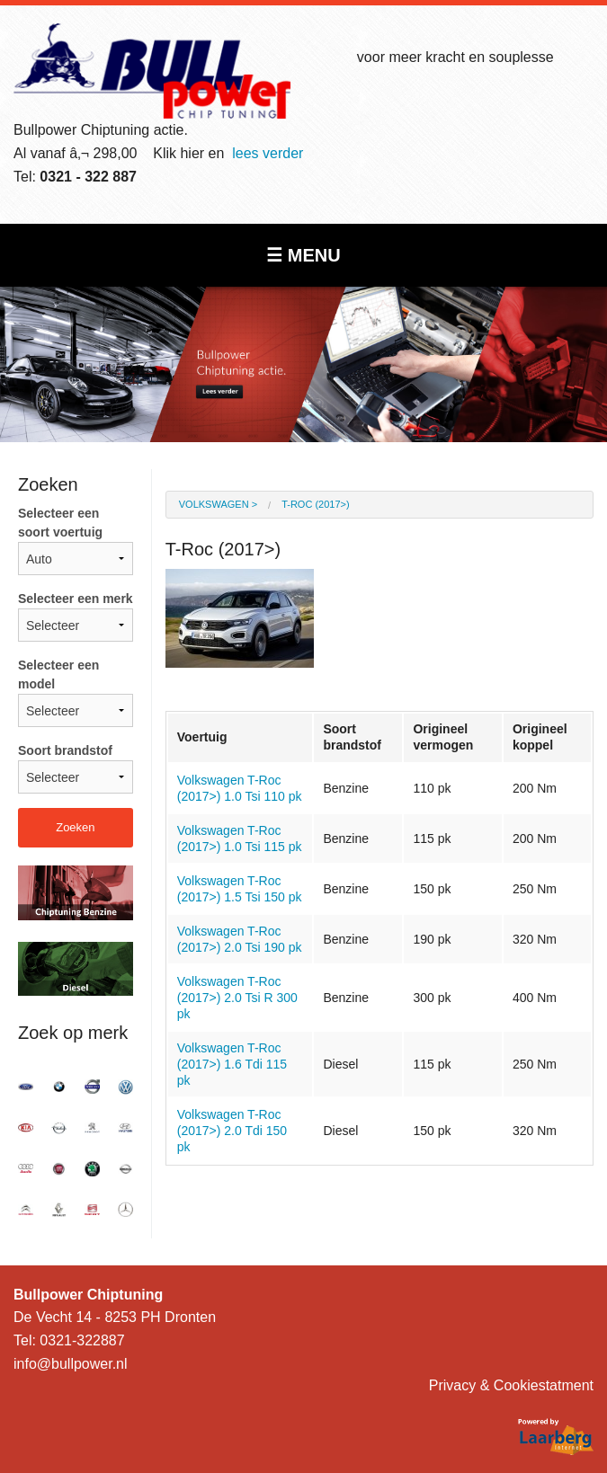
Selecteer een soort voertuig (75, 540)
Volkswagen (214, 504)
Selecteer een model (75, 692)
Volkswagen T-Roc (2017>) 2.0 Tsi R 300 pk (237, 997)
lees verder (267, 153)
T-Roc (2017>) (315, 504)
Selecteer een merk (75, 616)
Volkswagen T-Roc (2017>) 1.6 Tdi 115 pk (232, 1064)
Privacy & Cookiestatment (511, 1385)
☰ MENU (303, 255)
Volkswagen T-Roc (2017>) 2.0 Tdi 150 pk (232, 1130)
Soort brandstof (75, 768)
